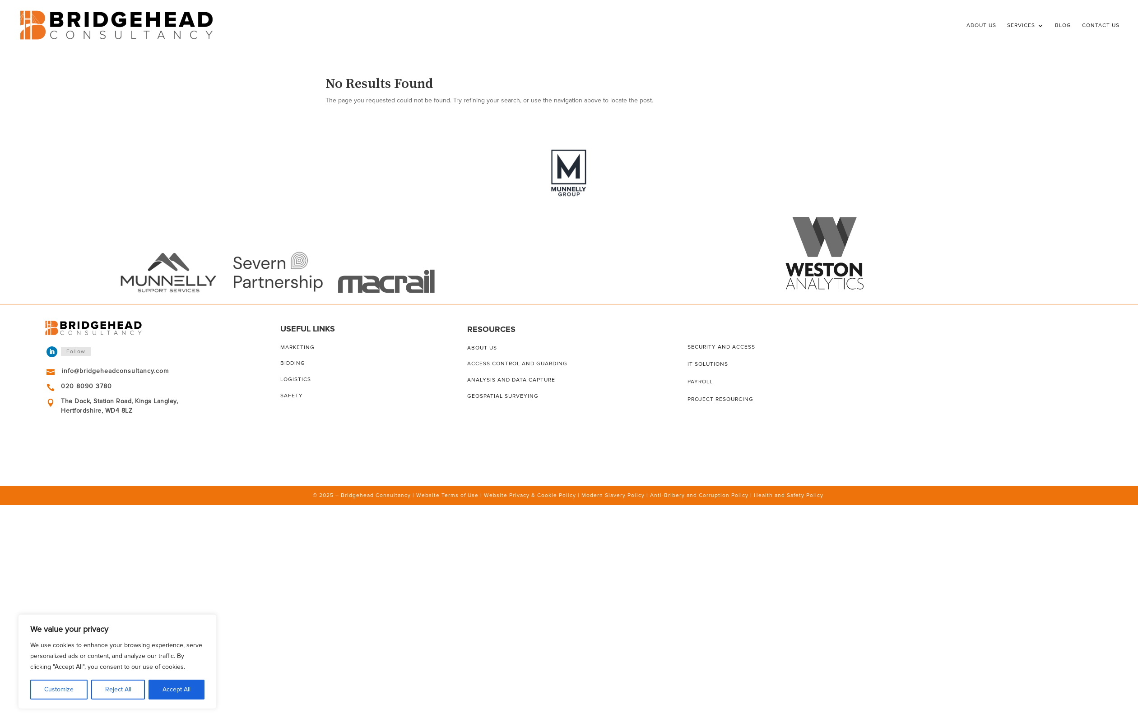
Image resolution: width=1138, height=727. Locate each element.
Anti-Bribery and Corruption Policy (699, 495)
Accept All (176, 689)
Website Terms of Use (447, 495)
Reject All (118, 689)
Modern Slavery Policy (613, 495)
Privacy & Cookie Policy (542, 495)
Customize (59, 689)
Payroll (700, 381)
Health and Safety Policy (788, 495)
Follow (75, 351)
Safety (291, 395)
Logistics (295, 379)
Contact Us (1100, 25)
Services (1021, 25)
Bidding (292, 363)
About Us (981, 25)
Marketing (297, 347)
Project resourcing (720, 399)
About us (482, 348)
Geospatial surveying (503, 396)
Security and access (721, 347)
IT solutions (707, 364)
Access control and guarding (517, 363)
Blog (1063, 25)
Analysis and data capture (511, 380)
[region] (117, 661)
